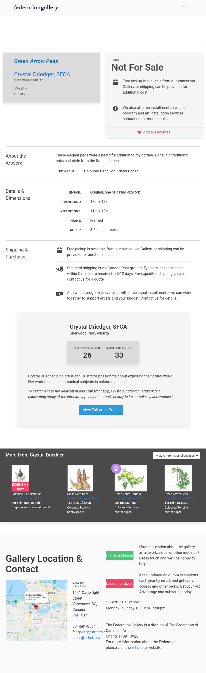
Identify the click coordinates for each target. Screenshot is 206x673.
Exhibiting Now (20, 487)
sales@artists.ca (86, 637)
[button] (183, 8)
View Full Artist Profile (101, 410)
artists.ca (139, 647)
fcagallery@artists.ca (90, 632)
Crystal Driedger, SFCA (42, 74)
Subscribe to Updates (120, 583)
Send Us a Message (120, 555)
